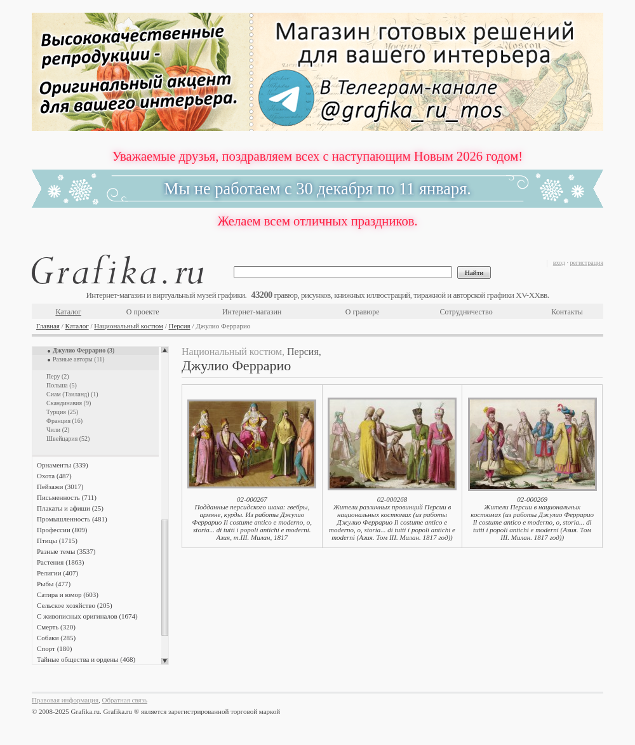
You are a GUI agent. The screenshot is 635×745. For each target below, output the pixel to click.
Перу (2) (57, 376)
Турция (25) (62, 411)
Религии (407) (57, 573)
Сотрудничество (466, 311)
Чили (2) (57, 429)
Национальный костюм (128, 326)
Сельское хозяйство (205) (74, 605)
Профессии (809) (62, 530)
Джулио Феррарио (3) (83, 350)
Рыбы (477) (53, 583)
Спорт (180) (54, 648)
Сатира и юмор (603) (67, 594)
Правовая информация (65, 700)
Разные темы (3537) (66, 551)
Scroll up (164, 350)
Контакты (567, 311)
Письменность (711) (67, 497)
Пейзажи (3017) (60, 486)
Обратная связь (124, 700)
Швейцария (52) (68, 438)
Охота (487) (54, 476)
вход (559, 262)
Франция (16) (64, 420)
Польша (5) (61, 385)
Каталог (68, 311)
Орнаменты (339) (62, 465)
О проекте (142, 311)
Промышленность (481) (72, 519)
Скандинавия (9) (68, 402)
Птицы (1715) (57, 540)
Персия (179, 326)
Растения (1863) (60, 562)
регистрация (586, 262)
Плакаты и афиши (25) (70, 508)
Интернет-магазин (251, 311)
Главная (48, 326)
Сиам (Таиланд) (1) (72, 394)
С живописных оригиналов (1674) (87, 616)
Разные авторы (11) (79, 359)
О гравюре (362, 311)
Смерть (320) (56, 627)
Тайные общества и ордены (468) (86, 659)
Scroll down (164, 661)
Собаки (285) (56, 637)
